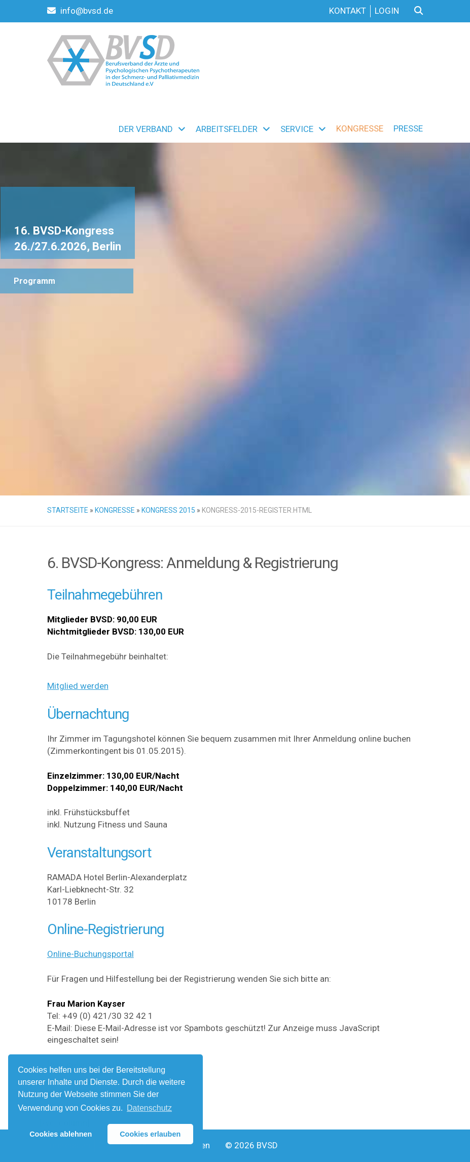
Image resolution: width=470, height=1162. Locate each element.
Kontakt (347, 11)
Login (387, 11)
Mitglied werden (78, 686)
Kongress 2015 (168, 510)
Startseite (67, 510)
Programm (34, 281)
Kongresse (115, 510)
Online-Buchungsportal (90, 954)
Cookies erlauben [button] (150, 1134)
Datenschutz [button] (149, 1108)
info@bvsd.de (80, 11)
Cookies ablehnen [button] (60, 1134)
